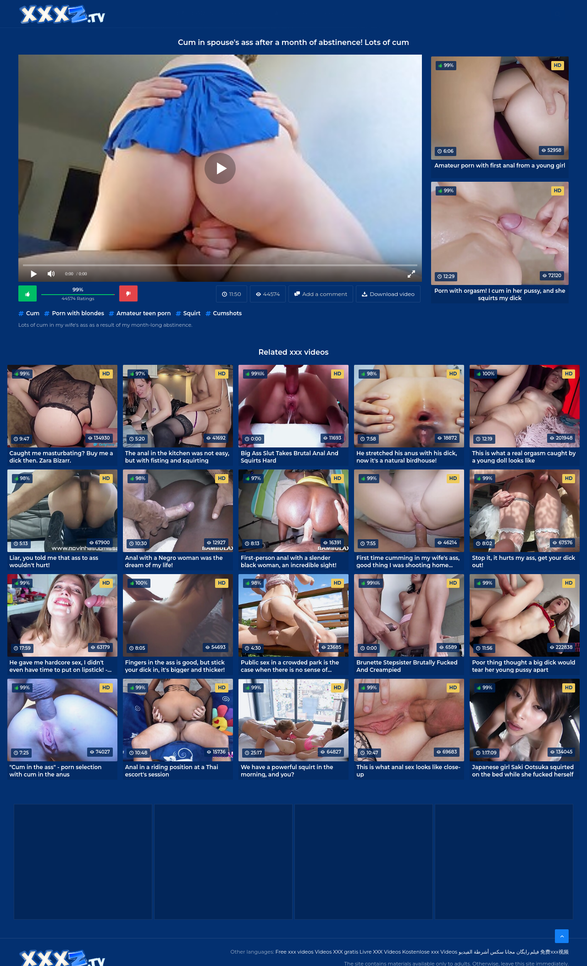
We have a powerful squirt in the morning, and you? (287, 770)
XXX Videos (247, 13)
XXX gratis (340, 13)
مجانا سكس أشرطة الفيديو (487, 952)
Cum (32, 313)
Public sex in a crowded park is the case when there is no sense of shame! (290, 666)
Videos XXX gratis (337, 952)
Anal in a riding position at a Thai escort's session (171, 770)
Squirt (192, 313)
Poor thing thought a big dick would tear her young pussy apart (523, 666)
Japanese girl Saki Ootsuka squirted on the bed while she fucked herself (523, 770)
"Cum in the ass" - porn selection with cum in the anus (56, 770)
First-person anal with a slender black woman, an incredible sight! (289, 561)
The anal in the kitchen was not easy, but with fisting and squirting (177, 456)
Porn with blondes (78, 313)
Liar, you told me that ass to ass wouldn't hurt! (54, 561)
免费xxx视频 (554, 952)
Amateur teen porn (143, 313)
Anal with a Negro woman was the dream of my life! (174, 561)
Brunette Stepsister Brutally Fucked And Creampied (407, 666)
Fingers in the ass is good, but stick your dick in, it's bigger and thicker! (175, 666)
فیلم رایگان (527, 952)
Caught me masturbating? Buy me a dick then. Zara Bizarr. (61, 456)
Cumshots (227, 313)
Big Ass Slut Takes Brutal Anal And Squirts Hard (289, 456)
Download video (392, 293)
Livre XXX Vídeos (380, 952)
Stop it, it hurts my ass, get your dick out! (523, 561)
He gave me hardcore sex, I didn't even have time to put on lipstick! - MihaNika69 (59, 666)
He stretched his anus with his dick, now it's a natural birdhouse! (406, 456)
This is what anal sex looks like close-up (408, 770)
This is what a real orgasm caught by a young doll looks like (524, 456)
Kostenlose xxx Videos (429, 952)
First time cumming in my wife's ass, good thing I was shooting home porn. (408, 561)
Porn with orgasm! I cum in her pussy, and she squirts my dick (499, 294)
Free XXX (295, 13)
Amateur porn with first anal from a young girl (500, 165)
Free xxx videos (295, 952)
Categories (195, 13)
